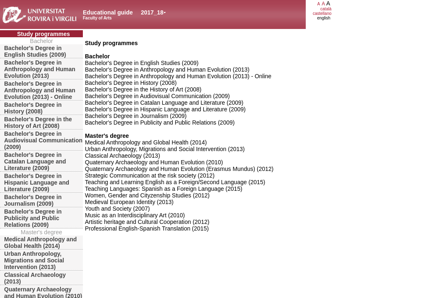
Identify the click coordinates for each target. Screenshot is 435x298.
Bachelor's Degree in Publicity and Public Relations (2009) (33, 218)
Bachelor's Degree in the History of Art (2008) (38, 122)
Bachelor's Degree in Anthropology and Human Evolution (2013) (39, 69)
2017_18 (152, 12)
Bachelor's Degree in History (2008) (33, 108)
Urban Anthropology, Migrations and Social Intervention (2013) (34, 260)
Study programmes (43, 34)
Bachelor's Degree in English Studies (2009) (35, 51)
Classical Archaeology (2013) (35, 278)
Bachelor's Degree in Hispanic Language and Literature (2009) (36, 182)
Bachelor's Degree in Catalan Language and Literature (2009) (35, 161)
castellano (322, 13)
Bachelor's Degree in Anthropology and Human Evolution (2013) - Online (39, 90)
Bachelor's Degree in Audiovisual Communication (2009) (43, 140)
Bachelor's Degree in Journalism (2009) (33, 200)
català (325, 9)
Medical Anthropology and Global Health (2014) (40, 242)
